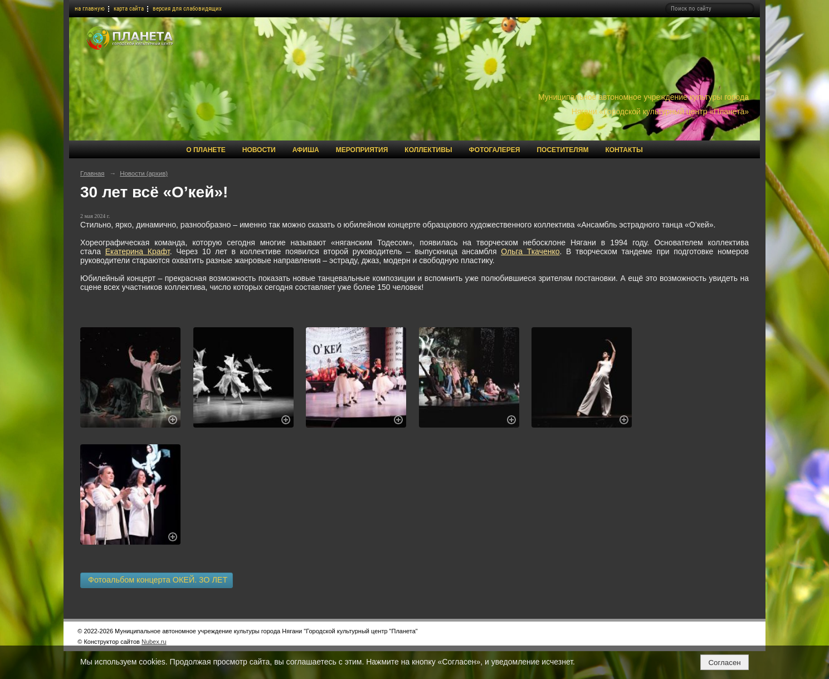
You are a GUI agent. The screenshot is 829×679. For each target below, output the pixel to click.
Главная (92, 173)
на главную (90, 8)
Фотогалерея (494, 150)
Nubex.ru (154, 641)
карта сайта (129, 8)
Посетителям (562, 150)
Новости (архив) (144, 173)
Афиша (305, 150)
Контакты (623, 150)
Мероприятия (362, 150)
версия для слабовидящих (187, 8)
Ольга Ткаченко (530, 251)
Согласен (724, 662)
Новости (259, 150)
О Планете (205, 150)
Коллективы (428, 150)
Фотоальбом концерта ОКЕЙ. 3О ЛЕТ (157, 579)
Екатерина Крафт (137, 251)
